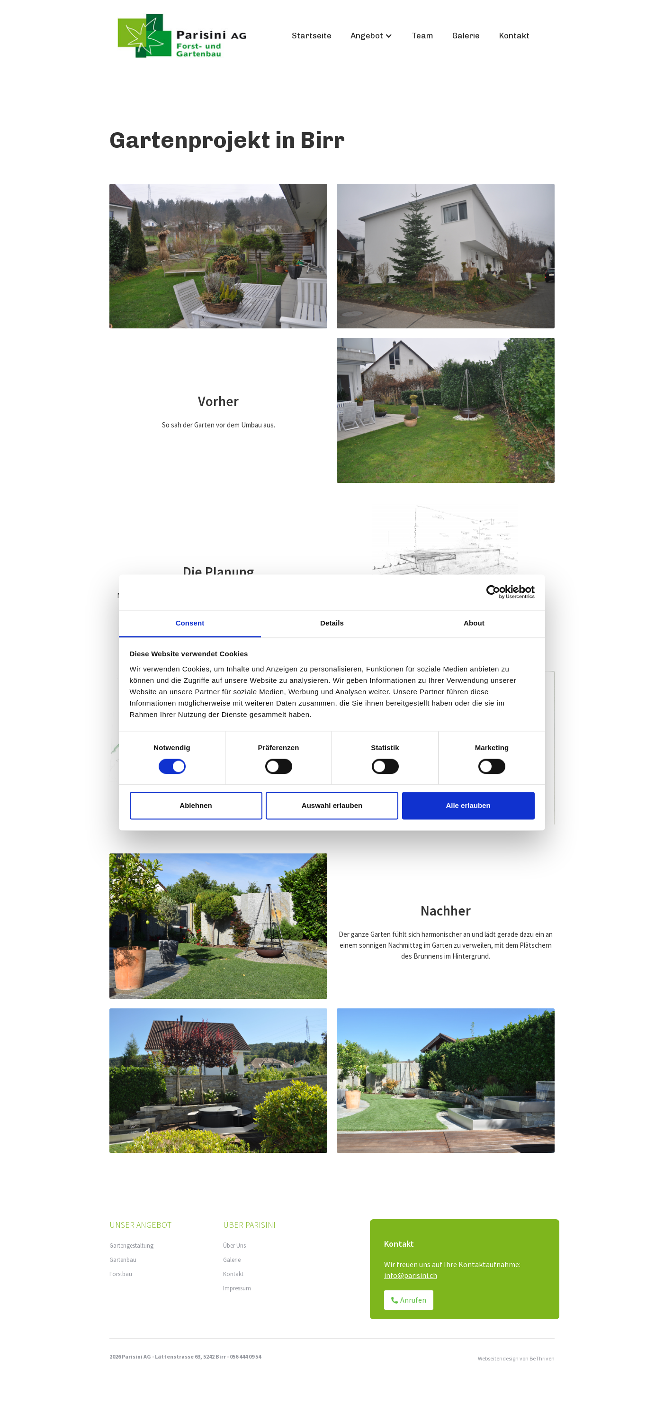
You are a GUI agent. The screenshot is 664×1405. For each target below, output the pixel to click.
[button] (371, 36)
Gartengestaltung (131, 1246)
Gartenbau (122, 1260)
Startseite (312, 35)
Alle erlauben (468, 806)
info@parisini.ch (410, 1275)
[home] (196, 35)
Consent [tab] (190, 623)
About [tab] (474, 623)
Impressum (237, 1288)
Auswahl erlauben (332, 806)
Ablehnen (195, 806)
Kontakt (514, 35)
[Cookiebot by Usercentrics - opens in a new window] (493, 592)
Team (422, 35)
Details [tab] (332, 623)
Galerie (466, 35)
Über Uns (234, 1246)
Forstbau (120, 1274)
